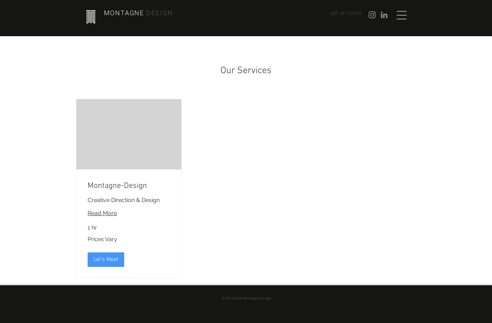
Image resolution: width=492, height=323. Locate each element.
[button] (402, 15)
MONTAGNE (125, 13)
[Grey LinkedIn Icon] (384, 15)
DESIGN (159, 13)
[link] (129, 186)
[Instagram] (372, 15)
